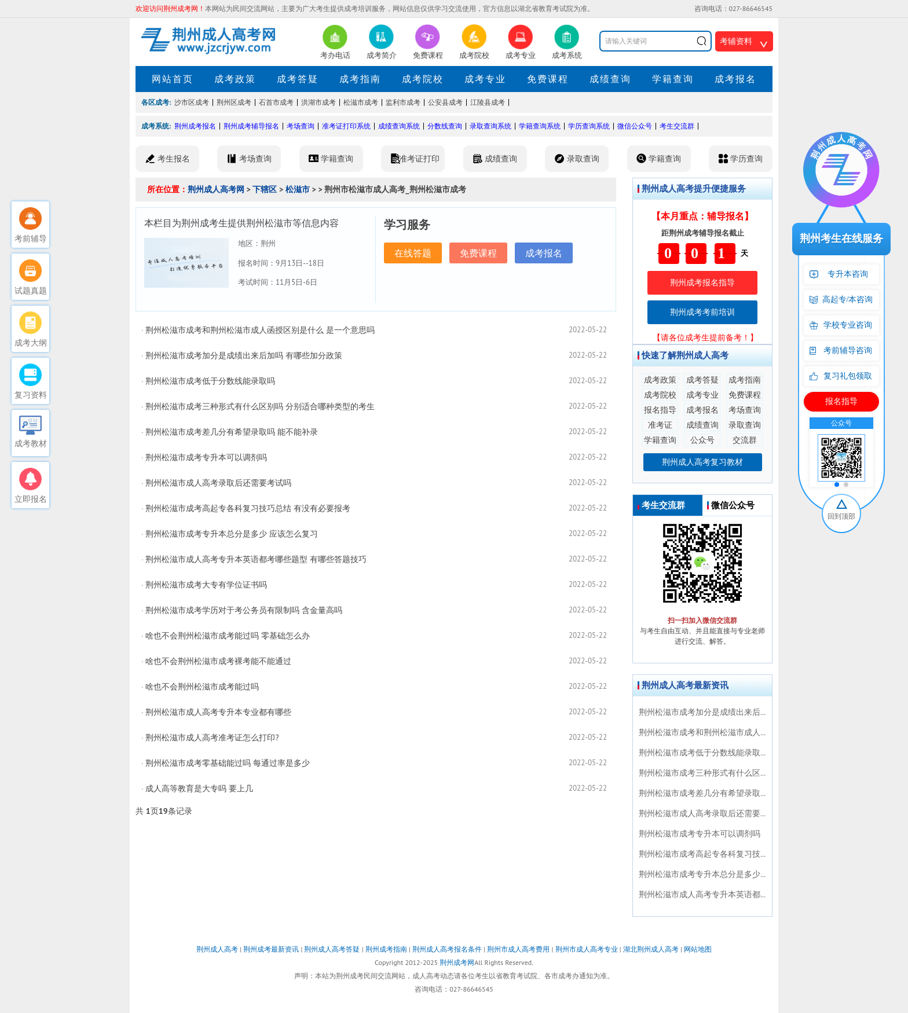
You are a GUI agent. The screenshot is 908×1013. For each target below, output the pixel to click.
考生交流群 (677, 126)
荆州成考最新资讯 (271, 949)
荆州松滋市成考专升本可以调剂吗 (206, 457)
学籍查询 (673, 79)
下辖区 (264, 189)
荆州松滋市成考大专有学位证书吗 (206, 584)
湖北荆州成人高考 (651, 949)
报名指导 (660, 410)
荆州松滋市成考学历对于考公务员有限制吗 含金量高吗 (243, 610)
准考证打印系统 (346, 126)
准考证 (660, 425)
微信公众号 (634, 126)
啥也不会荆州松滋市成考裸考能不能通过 (218, 661)
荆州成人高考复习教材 (702, 462)
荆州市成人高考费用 (518, 949)
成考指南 (360, 79)
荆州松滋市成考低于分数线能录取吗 (210, 381)
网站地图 (698, 949)
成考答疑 (297, 79)
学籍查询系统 (540, 126)
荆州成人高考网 (216, 189)
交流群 (745, 440)
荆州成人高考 (217, 949)
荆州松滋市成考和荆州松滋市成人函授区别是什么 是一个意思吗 (260, 330)
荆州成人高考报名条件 (447, 949)
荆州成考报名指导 (702, 282)
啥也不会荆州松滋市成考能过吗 (202, 686)
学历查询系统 (589, 126)
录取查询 (744, 425)
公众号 (702, 440)
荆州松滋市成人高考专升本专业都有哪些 (218, 712)
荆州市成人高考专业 (586, 949)
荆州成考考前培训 (702, 312)
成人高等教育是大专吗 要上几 (199, 788)
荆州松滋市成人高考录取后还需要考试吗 (218, 483)
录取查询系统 (490, 126)
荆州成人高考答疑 (332, 949)
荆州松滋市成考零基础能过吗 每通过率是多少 (227, 763)
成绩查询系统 (399, 126)
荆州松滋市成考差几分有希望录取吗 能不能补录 (231, 432)
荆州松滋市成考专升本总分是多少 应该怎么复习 (231, 533)
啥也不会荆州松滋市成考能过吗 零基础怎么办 (227, 635)
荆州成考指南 (386, 949)
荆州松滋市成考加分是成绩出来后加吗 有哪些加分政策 (243, 355)
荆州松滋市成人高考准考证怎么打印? (212, 737)
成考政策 (235, 79)
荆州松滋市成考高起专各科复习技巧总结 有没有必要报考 (247, 508)
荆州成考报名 (195, 126)
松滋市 (297, 189)
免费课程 (548, 79)
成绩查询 (610, 79)
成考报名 (735, 79)
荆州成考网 (457, 962)
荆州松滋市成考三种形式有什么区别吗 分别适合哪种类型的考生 (260, 406)
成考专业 (485, 79)
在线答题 (412, 253)
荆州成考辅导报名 (251, 126)
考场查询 (300, 126)
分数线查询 (444, 126)
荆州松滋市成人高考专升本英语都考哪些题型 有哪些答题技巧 (256, 559)
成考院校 (423, 79)
